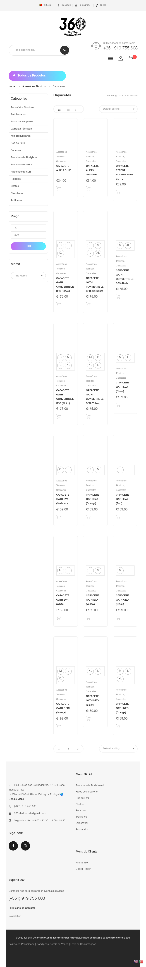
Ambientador (18, 114)
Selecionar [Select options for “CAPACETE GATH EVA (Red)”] (118, 518)
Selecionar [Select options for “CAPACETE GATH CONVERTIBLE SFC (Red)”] (118, 297)
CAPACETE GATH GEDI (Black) (122, 600)
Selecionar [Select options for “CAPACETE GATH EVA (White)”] (58, 619)
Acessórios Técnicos (34, 86)
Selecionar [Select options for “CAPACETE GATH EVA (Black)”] (118, 406)
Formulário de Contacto (22, 908)
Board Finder (83, 869)
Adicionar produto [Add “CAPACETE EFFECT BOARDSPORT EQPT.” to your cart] (118, 193)
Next (77, 748)
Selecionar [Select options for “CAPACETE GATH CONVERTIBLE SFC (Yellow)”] (88, 417)
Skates (15, 186)
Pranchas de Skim (21, 165)
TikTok (101, 5)
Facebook (64, 5)
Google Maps (16, 799)
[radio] (61, 245)
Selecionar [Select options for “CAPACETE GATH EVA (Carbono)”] (58, 518)
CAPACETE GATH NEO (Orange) (122, 708)
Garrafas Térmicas (21, 129)
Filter (28, 246)
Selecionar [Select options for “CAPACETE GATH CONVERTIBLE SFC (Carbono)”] (88, 305)
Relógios (16, 179)
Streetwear (17, 193)
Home (12, 86)
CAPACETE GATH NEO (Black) (92, 700)
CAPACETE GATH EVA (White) (62, 600)
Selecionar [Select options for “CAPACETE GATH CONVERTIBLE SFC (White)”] (58, 417)
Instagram (82, 5)
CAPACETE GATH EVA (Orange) (92, 499)
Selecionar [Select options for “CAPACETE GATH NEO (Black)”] (88, 719)
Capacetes (61, 161)
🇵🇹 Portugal (45, 5)
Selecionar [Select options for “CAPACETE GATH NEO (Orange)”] (118, 727)
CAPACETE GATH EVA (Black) (122, 387)
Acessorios (82, 829)
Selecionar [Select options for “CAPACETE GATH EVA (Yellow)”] (88, 619)
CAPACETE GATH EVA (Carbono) (62, 499)
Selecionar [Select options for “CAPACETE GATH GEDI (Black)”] (118, 619)
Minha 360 (82, 863)
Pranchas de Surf (21, 172)
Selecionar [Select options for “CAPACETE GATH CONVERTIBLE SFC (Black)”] (58, 305)
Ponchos (16, 150)
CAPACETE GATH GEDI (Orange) (63, 708)
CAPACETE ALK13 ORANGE (92, 170)
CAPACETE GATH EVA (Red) (122, 499)
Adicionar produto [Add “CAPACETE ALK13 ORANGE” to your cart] (88, 189)
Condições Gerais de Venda (52, 944)
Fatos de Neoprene (22, 122)
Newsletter (15, 916)
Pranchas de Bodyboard (25, 157)
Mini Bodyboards (20, 136)
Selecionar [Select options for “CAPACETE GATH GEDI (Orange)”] (58, 727)
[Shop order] (118, 109)
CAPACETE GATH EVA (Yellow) (92, 600)
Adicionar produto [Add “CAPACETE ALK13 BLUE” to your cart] (58, 189)
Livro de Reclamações (83, 944)
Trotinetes (16, 200)
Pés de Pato (18, 143)
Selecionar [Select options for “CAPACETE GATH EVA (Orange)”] (88, 518)
